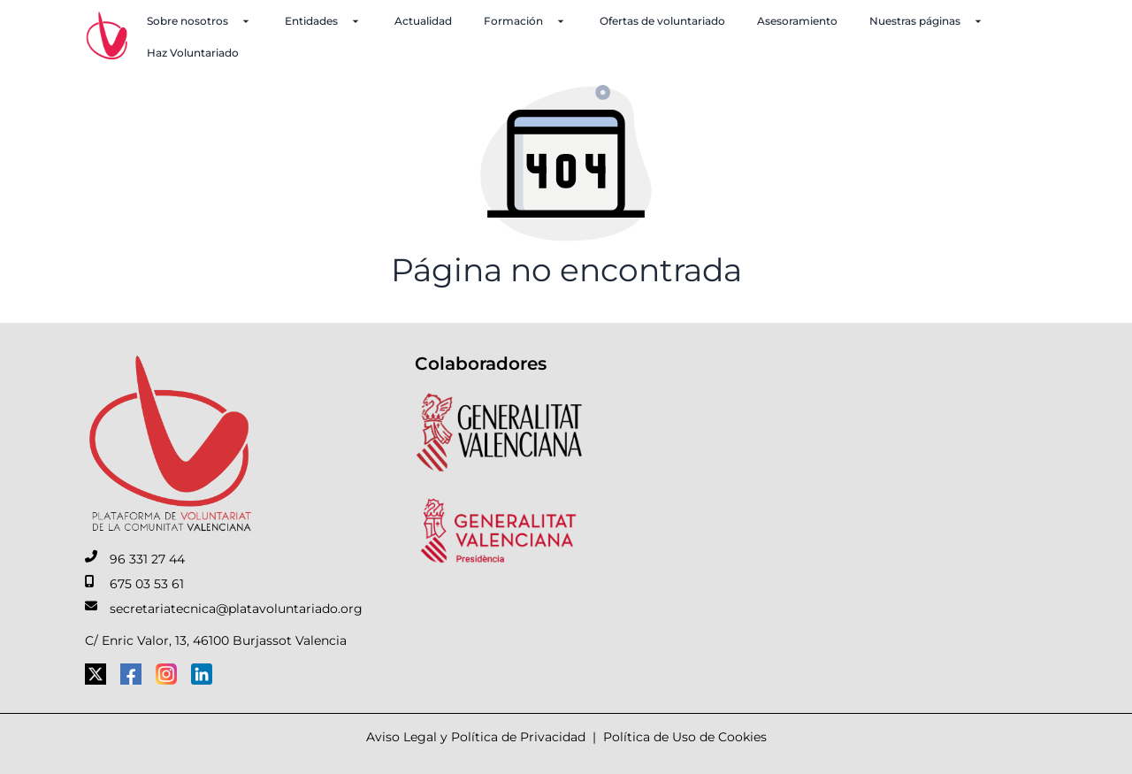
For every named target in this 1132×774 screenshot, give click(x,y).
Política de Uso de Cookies (685, 737)
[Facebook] (131, 674)
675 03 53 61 (147, 584)
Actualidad (423, 20)
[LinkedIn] (201, 674)
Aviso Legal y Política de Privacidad (475, 737)
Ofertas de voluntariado (662, 20)
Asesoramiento (797, 20)
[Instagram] (166, 674)
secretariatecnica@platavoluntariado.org (236, 609)
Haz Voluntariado (193, 52)
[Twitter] (95, 674)
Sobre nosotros (200, 21)
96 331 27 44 (147, 559)
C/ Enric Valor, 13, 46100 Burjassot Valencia (216, 640)
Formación (526, 21)
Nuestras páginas (927, 21)
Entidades (324, 21)
